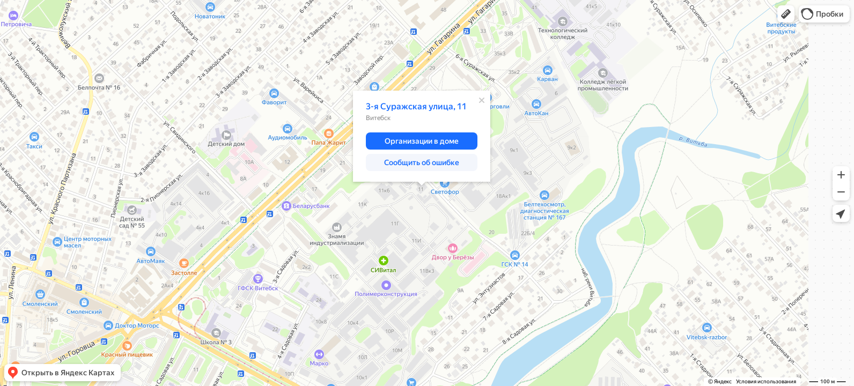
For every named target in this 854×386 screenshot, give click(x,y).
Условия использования (766, 381)
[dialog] (421, 136)
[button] (785, 14)
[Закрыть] (481, 100)
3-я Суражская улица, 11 (416, 106)
